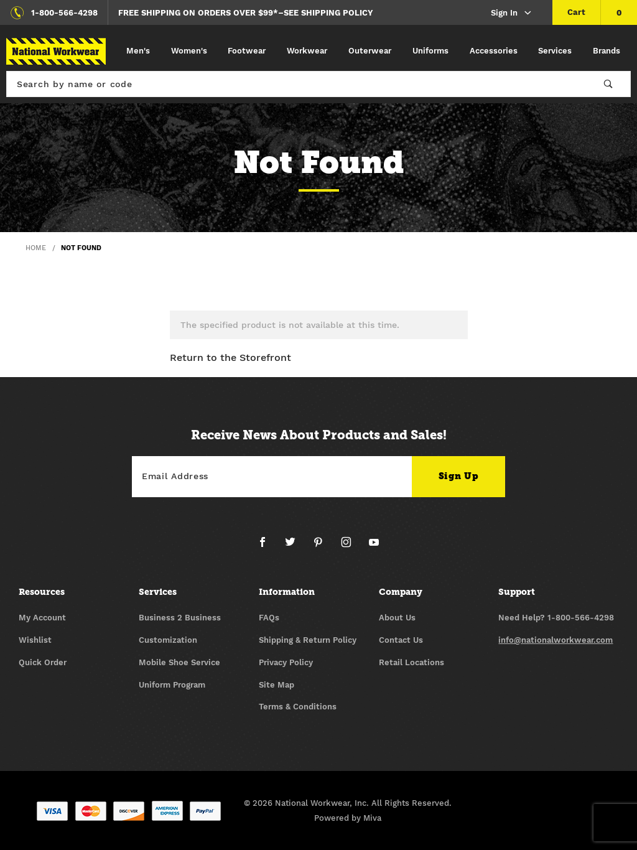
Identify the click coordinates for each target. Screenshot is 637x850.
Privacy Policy (286, 662)
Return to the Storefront (230, 357)
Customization (168, 640)
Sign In (511, 13)
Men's (138, 50)
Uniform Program (172, 684)
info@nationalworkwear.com (555, 640)
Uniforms (430, 50)
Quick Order (43, 662)
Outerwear (369, 50)
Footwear (247, 50)
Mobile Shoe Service (179, 662)
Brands (606, 50)
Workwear (307, 50)
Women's (189, 50)
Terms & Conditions (298, 706)
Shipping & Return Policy (307, 640)
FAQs (269, 617)
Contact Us (401, 640)
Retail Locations (411, 662)
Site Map (276, 684)
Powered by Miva (347, 818)
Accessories (494, 50)
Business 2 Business (180, 617)
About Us (397, 617)
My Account (42, 617)
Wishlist (35, 640)
